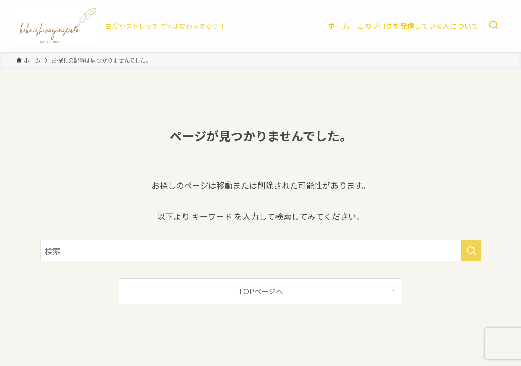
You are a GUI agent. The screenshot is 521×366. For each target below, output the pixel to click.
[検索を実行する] (471, 250)
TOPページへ (260, 291)
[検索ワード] (260, 250)
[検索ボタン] (493, 26)
